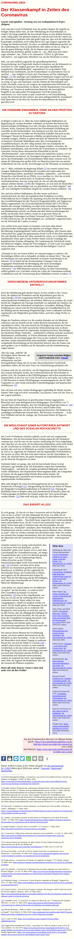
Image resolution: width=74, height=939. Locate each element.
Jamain (64, 358)
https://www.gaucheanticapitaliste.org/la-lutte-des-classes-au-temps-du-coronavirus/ (52, 742)
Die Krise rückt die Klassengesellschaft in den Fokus (61, 662)
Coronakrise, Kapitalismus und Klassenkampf (60, 696)
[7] (70, 274)
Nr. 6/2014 (60, 728)
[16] (42, 643)
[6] (14, 268)
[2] (45, 168)
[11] (25, 486)
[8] (16, 298)
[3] (25, 184)
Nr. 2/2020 (62, 582)
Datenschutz (6, 771)
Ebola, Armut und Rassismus (61, 725)
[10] (71, 405)
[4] (69, 189)
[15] (15, 595)
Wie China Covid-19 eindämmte (60, 712)
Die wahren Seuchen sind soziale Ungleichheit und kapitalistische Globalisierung (62, 596)
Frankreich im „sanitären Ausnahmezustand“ (62, 679)
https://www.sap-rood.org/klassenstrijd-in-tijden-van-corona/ (54, 750)
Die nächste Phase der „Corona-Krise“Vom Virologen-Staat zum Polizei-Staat (61, 614)
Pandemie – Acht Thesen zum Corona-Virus (62, 646)
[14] (8, 565)
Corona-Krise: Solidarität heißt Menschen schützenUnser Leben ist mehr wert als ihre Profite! (62, 576)
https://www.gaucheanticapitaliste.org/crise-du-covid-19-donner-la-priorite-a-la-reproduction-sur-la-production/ (35, 854)
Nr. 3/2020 (62, 562)
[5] (11, 261)
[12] (52, 489)
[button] (3, 758)
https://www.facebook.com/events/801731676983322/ (21, 847)
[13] (18, 496)
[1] (11, 77)
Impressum (56, 768)
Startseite (45, 768)
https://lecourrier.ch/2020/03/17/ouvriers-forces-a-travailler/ (23, 829)
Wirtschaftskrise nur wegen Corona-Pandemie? (60, 633)
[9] (15, 385)
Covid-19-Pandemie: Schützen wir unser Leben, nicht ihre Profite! (60, 557)
